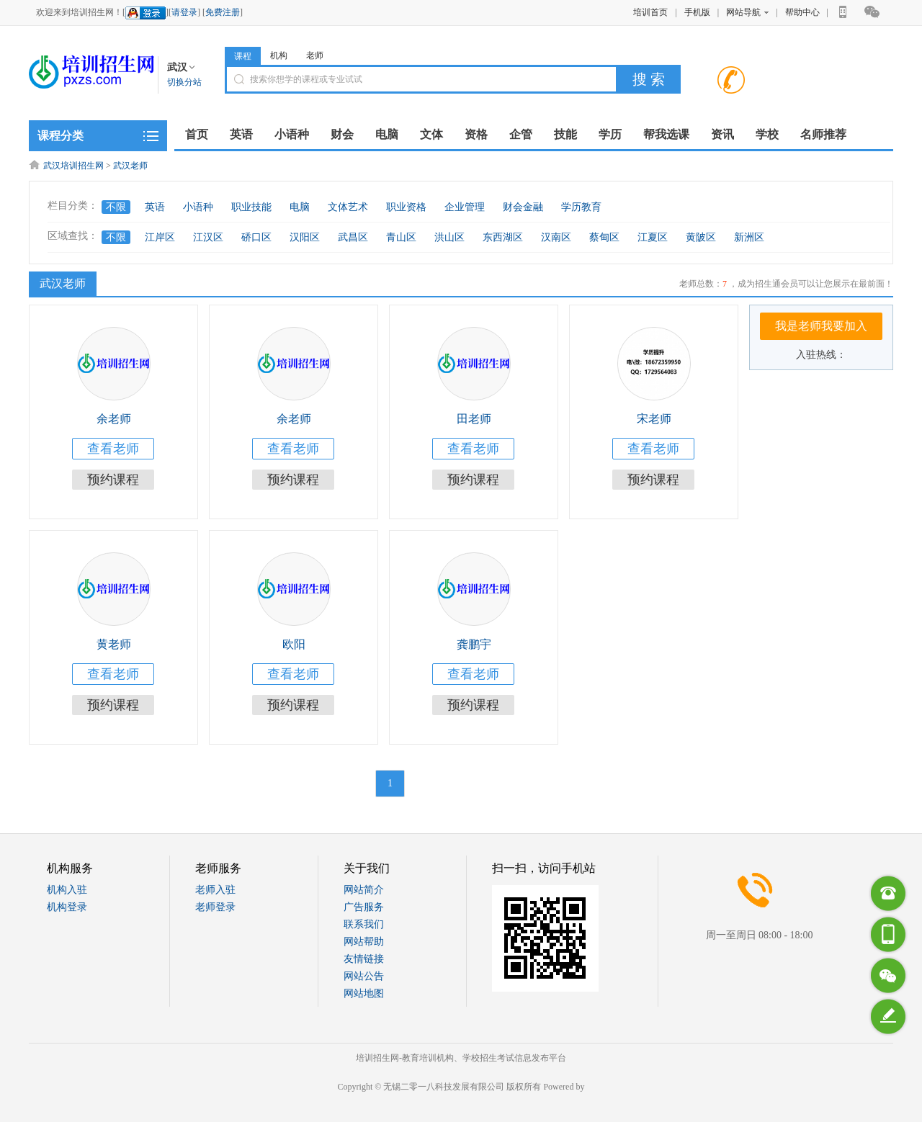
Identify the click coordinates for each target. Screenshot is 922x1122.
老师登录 (215, 907)
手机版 (697, 12)
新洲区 (749, 237)
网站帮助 (364, 941)
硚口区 (256, 237)
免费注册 (222, 12)
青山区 (401, 237)
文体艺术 (348, 207)
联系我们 (364, 924)
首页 (196, 134)
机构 (278, 55)
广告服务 (364, 907)
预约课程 (113, 479)
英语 (155, 207)
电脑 (300, 207)
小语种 (198, 207)
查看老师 (113, 448)
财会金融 (523, 207)
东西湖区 (503, 237)
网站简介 (364, 889)
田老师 (474, 419)
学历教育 (581, 207)
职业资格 (406, 207)
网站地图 (364, 993)
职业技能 (251, 207)
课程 (242, 56)
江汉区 (208, 237)
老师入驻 (215, 889)
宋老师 (654, 419)
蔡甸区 (604, 237)
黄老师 (114, 644)
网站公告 (364, 976)
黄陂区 (701, 237)
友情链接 (364, 958)
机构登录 (67, 907)
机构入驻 (67, 889)
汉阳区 (305, 237)
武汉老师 (130, 166)
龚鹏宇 (474, 644)
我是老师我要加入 (821, 326)
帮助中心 (802, 12)
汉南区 (556, 237)
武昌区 (353, 237)
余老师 (114, 419)
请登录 (184, 12)
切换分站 (184, 82)
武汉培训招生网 (73, 166)
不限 (116, 207)
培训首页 (650, 12)
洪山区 (449, 237)
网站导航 (747, 12)
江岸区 (160, 237)
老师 (314, 55)
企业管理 (464, 207)
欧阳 (293, 644)
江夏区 (652, 237)
